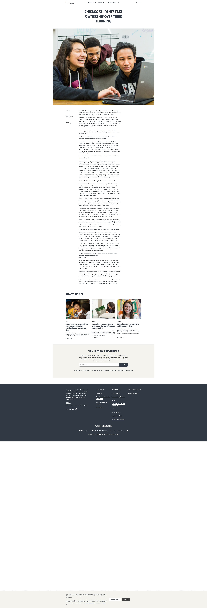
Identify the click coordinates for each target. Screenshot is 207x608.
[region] (103, 599)
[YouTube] (76, 409)
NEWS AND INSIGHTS (134, 390)
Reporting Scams (114, 434)
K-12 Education (116, 393)
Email (71, 124)
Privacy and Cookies (102, 434)
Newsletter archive (132, 393)
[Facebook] (67, 409)
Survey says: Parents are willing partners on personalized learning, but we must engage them (77, 327)
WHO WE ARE (100, 390)
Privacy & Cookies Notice (89, 603)
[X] (70, 409)
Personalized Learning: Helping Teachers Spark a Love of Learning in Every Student (103, 326)
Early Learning (116, 412)
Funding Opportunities (118, 419)
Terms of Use (92, 434)
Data (113, 409)
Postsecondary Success (118, 397)
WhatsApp (71, 136)
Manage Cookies (114, 599)
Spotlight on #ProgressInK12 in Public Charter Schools (128, 325)
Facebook (71, 126)
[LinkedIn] (73, 409)
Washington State (117, 416)
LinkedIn (71, 129)
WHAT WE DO (116, 390)
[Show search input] (138, 2)
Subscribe (123, 365)
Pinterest (71, 131)
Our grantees (99, 407)
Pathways (114, 400)
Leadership (99, 393)
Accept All (126, 599)
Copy (71, 138)
